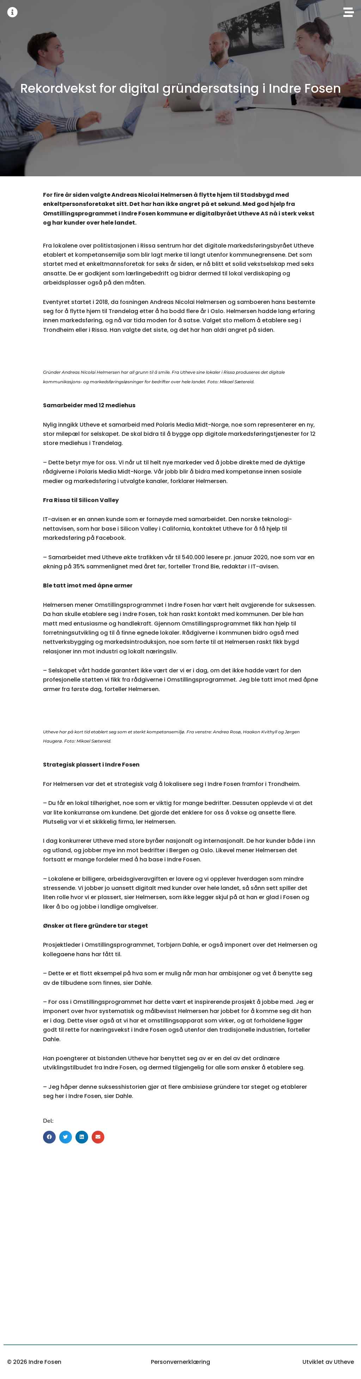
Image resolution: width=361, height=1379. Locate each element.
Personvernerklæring (180, 1362)
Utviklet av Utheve (328, 1362)
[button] (49, 1137)
